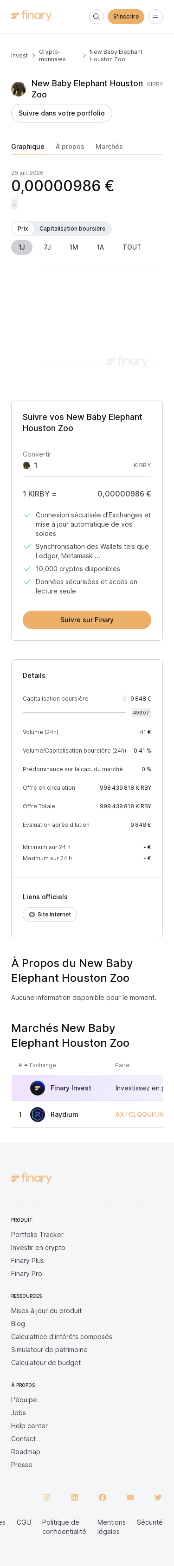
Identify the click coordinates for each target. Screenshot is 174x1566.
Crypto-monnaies (52, 55)
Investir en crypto (38, 1247)
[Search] (96, 16)
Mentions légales (111, 1526)
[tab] (28, 148)
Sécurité (150, 1522)
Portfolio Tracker (37, 1234)
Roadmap (25, 1452)
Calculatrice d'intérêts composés (61, 1336)
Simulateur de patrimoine (49, 1349)
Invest (19, 55)
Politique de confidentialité (64, 1526)
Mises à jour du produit (46, 1311)
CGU (24, 1522)
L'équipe (24, 1400)
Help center (29, 1426)
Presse (21, 1465)
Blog (18, 1324)
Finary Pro (26, 1273)
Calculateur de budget (46, 1362)
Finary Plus (27, 1260)
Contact (23, 1439)
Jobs (18, 1413)
